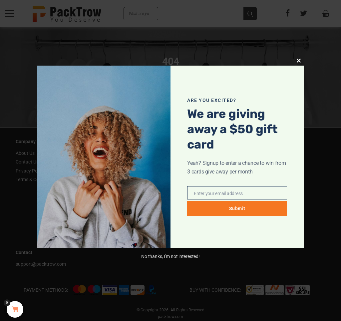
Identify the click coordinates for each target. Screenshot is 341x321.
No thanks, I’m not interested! (170, 256)
